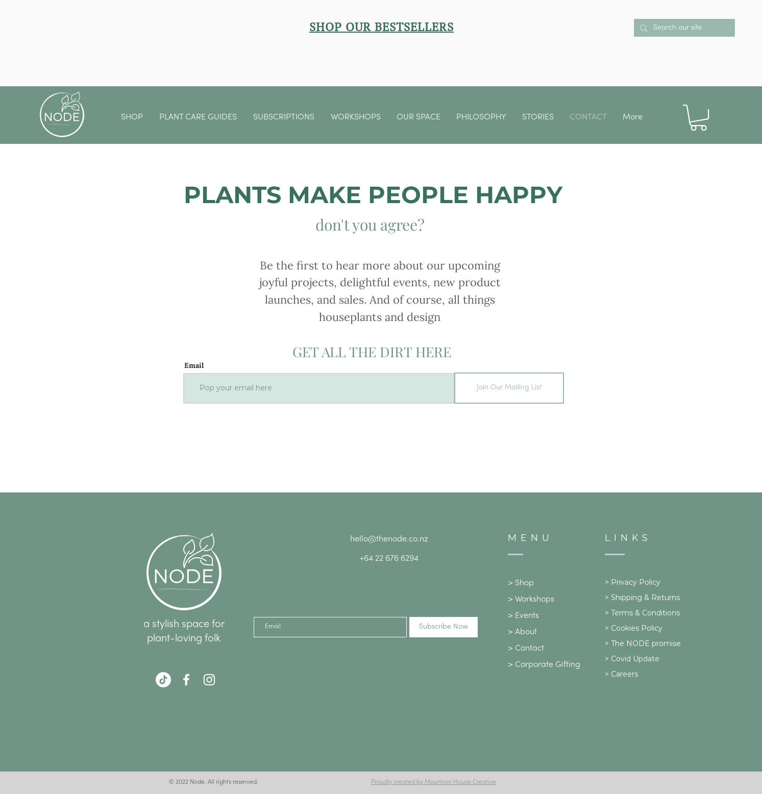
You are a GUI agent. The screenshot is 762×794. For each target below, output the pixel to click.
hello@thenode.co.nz (389, 539)
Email (194, 365)
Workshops (534, 600)
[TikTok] (163, 679)
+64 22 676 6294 (389, 559)
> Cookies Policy (633, 628)
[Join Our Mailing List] (509, 388)
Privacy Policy (635, 582)
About (526, 632)
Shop (524, 583)
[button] (419, 117)
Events (527, 616)
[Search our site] (683, 28)
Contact (529, 648)
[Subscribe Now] (443, 627)
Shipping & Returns (645, 597)
